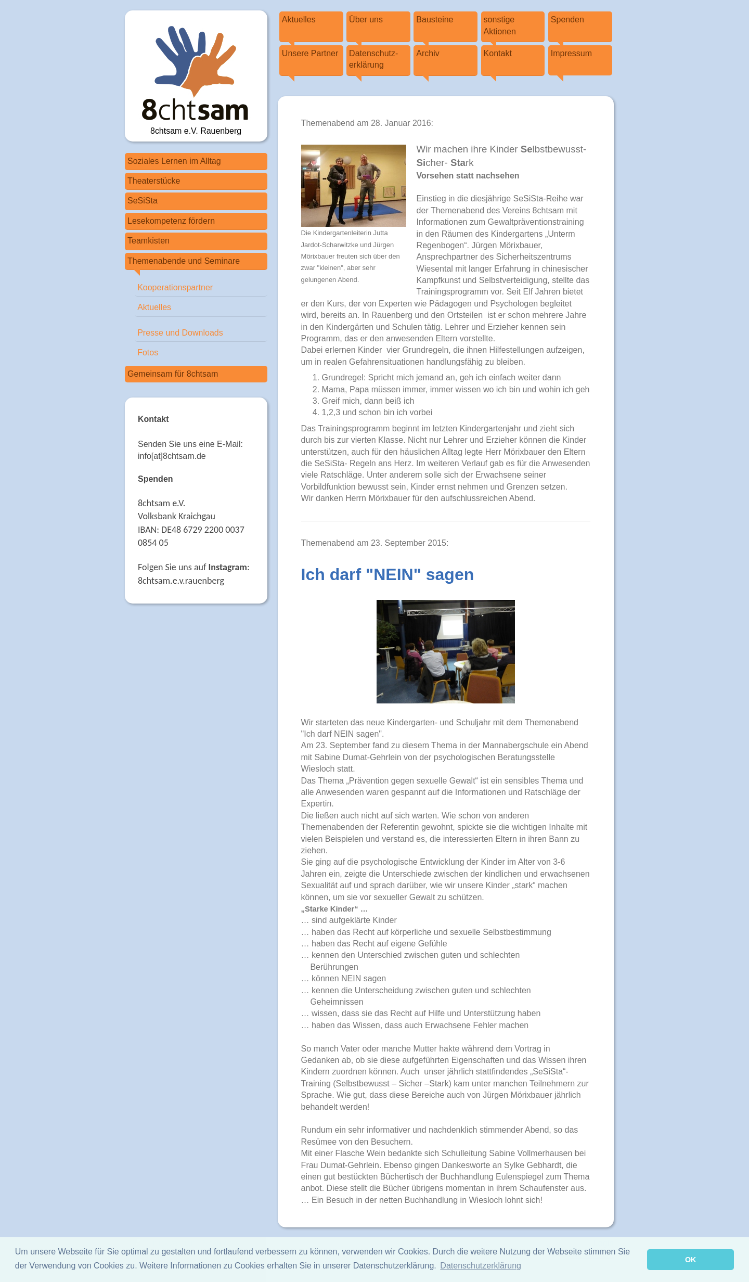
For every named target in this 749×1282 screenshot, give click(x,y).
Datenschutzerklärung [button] (480, 1265)
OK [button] (690, 1259)
